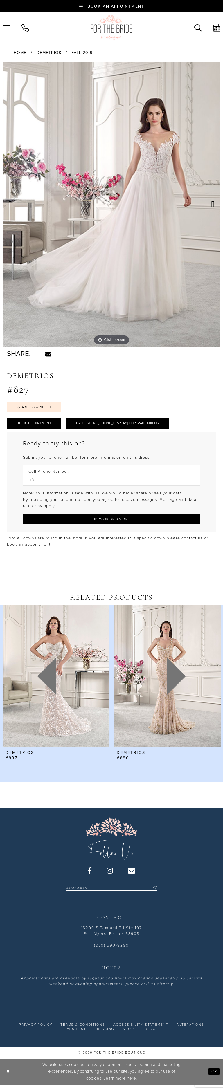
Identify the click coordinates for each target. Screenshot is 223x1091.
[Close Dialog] (8, 1077)
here (131, 1083)
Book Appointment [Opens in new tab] (37, 426)
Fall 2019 (82, 52)
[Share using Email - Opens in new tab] (48, 354)
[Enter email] (111, 893)
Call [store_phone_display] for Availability (130, 426)
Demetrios (49, 52)
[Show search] (197, 27)
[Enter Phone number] (108, 483)
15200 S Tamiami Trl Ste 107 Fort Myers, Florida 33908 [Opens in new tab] (111, 936)
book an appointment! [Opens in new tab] (29, 549)
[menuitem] (25, 27)
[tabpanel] (111, 204)
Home (20, 52)
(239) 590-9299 (111, 951)
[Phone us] (25, 27)
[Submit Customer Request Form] (111, 524)
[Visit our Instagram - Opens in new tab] (110, 875)
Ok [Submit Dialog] (214, 1077)
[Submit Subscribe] (159, 893)
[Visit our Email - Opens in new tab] (132, 875)
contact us (192, 543)
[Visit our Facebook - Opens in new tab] (90, 875)
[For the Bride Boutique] (111, 27)
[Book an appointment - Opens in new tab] (111, 6)
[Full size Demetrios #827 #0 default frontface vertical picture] (111, 204)
